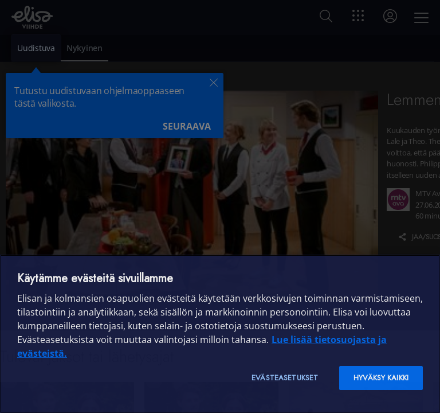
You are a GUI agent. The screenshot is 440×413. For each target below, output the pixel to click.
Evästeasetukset (285, 377)
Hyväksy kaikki (380, 377)
